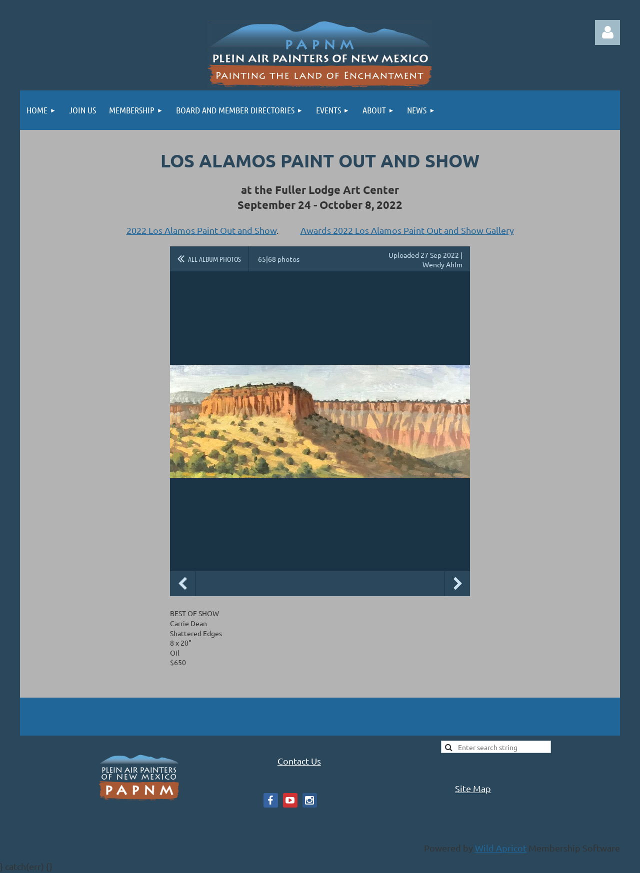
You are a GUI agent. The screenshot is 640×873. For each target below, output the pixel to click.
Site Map (473, 788)
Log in (607, 32)
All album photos (214, 258)
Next (457, 583)
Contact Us (299, 761)
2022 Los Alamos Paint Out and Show (201, 230)
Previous (182, 583)
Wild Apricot (500, 848)
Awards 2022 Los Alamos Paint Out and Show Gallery (407, 230)
